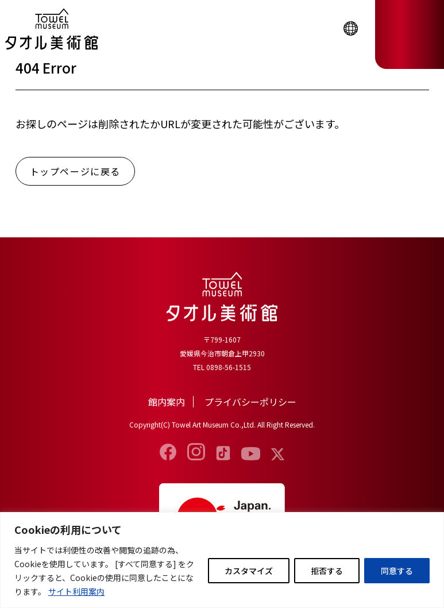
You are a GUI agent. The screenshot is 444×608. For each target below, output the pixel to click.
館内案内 (166, 402)
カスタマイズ (249, 570)
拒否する (327, 570)
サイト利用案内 (76, 591)
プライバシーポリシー (250, 402)
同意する (397, 570)
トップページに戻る (75, 171)
